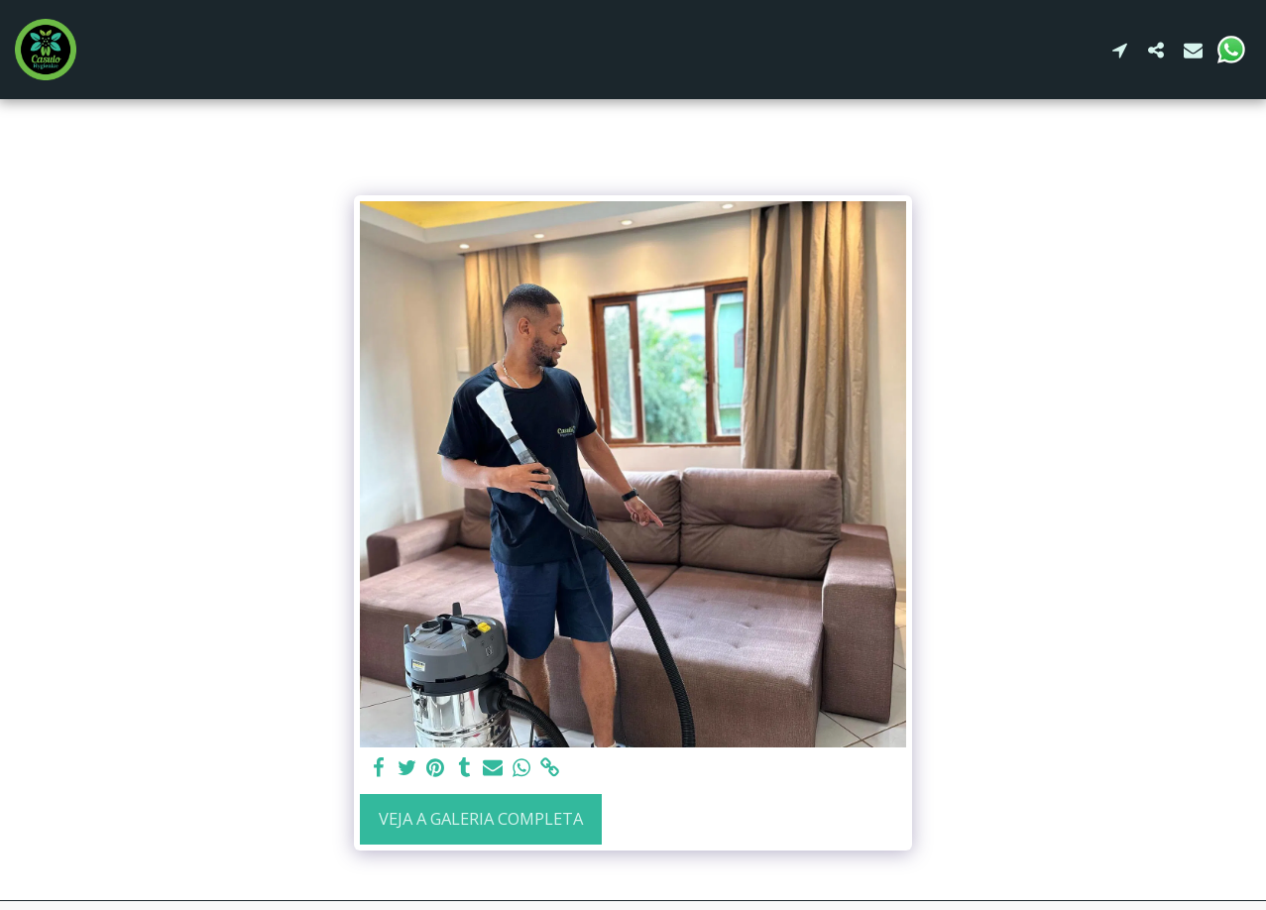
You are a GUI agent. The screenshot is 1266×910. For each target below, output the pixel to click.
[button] (1119, 49)
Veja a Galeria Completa (481, 818)
